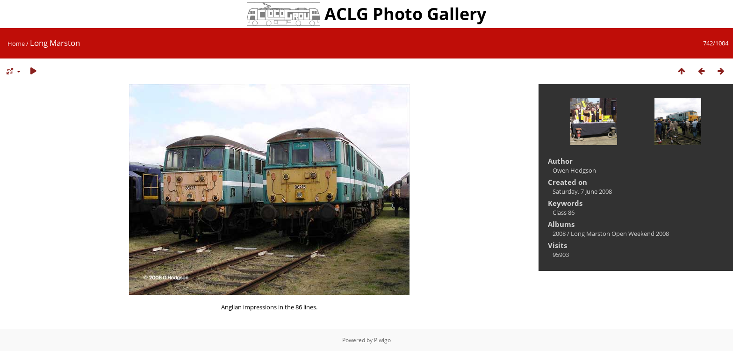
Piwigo (382, 340)
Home (16, 43)
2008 (559, 233)
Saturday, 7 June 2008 (582, 191)
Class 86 (564, 212)
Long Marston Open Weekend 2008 (620, 233)
